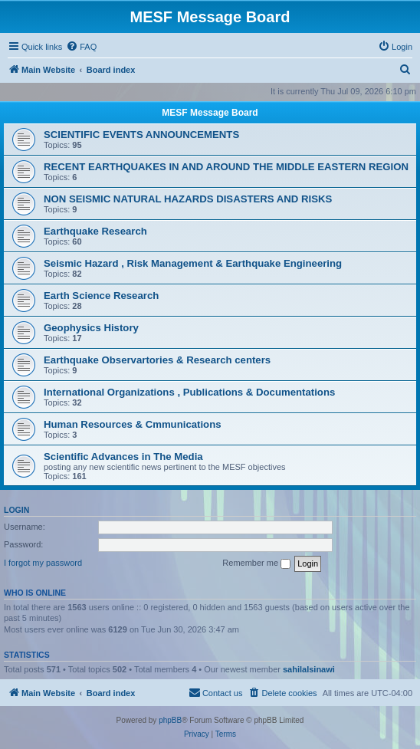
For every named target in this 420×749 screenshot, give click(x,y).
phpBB (170, 720)
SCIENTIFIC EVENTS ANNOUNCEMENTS (141, 134)
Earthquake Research (95, 231)
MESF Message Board (210, 112)
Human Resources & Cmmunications (132, 424)
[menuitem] (81, 47)
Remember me (256, 563)
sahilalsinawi (309, 669)
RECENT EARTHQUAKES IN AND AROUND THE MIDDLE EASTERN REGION (226, 166)
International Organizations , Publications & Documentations (189, 392)
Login (16, 509)
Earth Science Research (101, 295)
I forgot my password (43, 562)
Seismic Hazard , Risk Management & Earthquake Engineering (193, 263)
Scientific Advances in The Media (123, 456)
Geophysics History (91, 327)
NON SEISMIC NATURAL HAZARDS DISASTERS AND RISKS (188, 199)
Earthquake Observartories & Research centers (157, 360)
